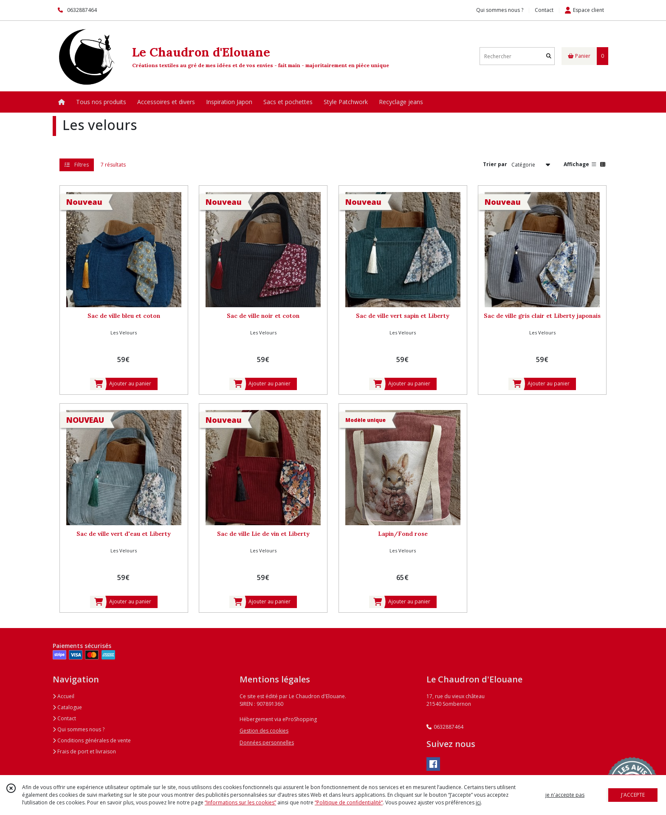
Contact (544, 10)
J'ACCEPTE (633, 794)
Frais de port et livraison (84, 751)
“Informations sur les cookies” (240, 802)
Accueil (63, 696)
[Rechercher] (548, 56)
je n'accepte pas (564, 794)
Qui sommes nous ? (78, 729)
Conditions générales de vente (92, 740)
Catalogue (67, 707)
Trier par (495, 164)
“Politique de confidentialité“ (349, 802)
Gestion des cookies (264, 730)
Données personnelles (267, 742)
